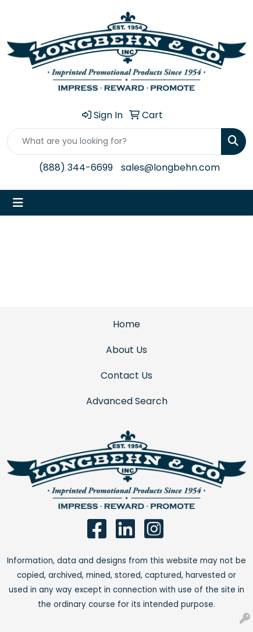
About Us (126, 349)
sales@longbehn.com (170, 167)
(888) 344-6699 (76, 167)
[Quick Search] (114, 141)
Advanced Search (127, 401)
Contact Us (126, 375)
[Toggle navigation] (18, 203)
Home (126, 324)
